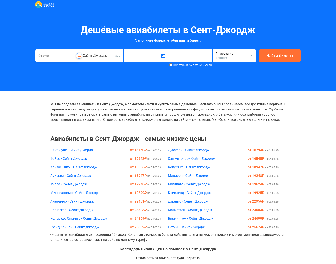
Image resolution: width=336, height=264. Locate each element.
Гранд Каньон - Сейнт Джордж (74, 227)
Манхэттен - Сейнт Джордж (190, 210)
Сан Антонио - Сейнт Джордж (191, 159)
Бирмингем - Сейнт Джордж (190, 218)
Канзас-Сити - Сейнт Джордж (74, 167)
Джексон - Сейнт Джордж (188, 150)
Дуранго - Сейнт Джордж (188, 201)
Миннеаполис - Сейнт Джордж (74, 193)
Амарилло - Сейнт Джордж (72, 201)
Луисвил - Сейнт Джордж (70, 176)
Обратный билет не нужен (192, 65)
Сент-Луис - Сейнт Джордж (72, 150)
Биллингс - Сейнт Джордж (189, 184)
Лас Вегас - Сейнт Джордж (71, 210)
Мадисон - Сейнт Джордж (189, 176)
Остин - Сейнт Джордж (186, 227)
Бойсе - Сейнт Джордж (68, 159)
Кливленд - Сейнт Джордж (189, 193)
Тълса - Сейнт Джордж (68, 184)
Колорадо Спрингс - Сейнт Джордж (78, 218)
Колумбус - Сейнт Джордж (189, 167)
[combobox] (57, 55)
